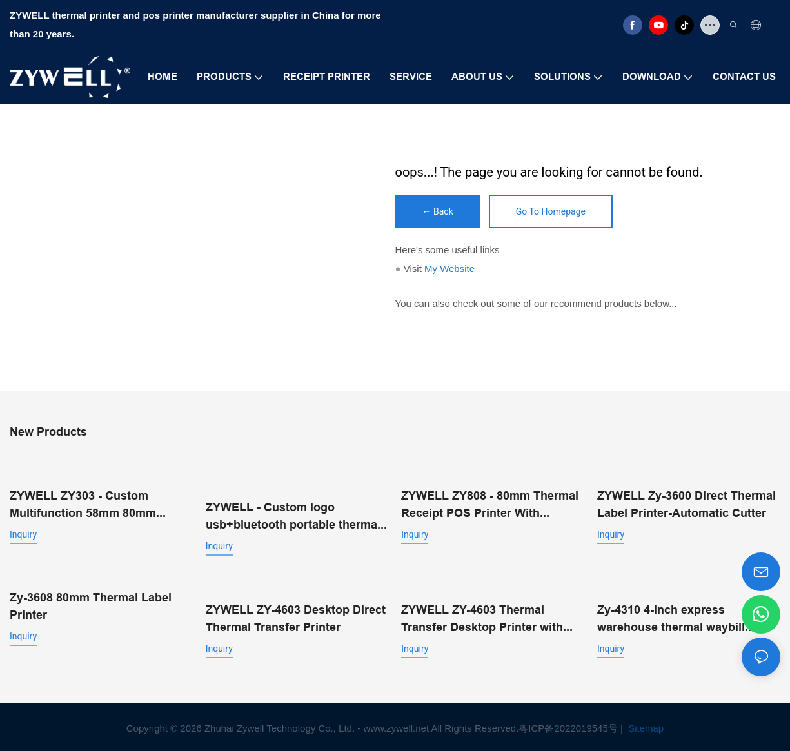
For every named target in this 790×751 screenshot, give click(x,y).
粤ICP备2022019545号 (567, 725)
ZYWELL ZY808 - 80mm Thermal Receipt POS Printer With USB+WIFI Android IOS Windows (491, 503)
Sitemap (645, 725)
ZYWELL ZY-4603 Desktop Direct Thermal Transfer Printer (296, 615)
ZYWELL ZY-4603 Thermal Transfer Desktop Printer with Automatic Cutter (482, 616)
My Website (449, 268)
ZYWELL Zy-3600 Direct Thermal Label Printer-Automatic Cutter (686, 502)
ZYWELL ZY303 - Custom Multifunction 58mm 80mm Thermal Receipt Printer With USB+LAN (89, 503)
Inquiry (23, 533)
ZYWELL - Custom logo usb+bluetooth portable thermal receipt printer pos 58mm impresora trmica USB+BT (293, 515)
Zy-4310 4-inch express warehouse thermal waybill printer (671, 616)
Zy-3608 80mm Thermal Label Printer (91, 604)
